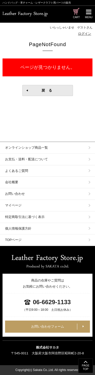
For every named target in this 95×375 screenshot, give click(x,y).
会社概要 (11, 182)
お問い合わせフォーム (47, 326)
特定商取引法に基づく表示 (25, 217)
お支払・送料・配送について (26, 159)
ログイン (84, 34)
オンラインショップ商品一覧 (26, 147)
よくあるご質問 (16, 171)
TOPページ (13, 240)
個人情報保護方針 (18, 228)
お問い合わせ (15, 194)
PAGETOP (85, 367)
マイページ (13, 205)
